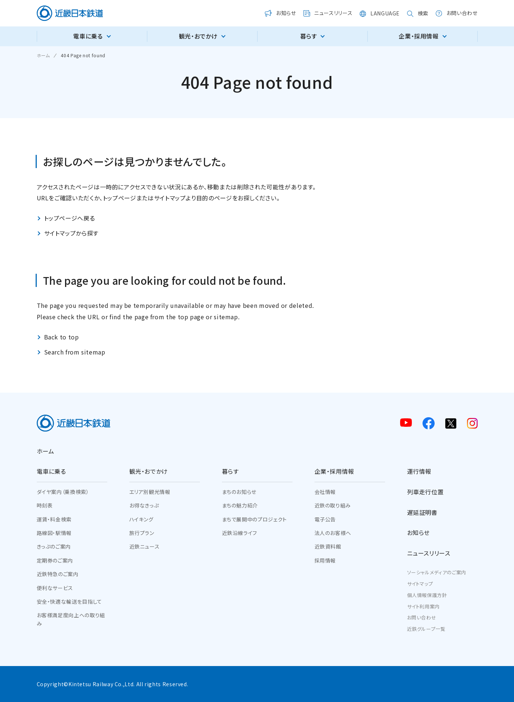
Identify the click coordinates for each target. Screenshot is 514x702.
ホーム (45, 451)
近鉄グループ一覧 (426, 628)
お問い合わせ (421, 617)
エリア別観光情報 (149, 491)
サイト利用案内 (423, 606)
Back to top (61, 337)
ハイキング (141, 519)
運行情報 (419, 471)
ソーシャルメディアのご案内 (436, 572)
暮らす (230, 471)
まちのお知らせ (239, 491)
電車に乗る (51, 471)
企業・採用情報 (334, 471)
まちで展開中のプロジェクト (254, 519)
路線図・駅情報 (54, 532)
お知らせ (418, 532)
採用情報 (325, 560)
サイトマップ (420, 583)
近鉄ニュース (144, 546)
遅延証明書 (422, 512)
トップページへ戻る (69, 218)
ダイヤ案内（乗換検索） (63, 491)
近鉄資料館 (327, 546)
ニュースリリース (428, 553)
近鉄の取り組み (332, 505)
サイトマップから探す (71, 233)
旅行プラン (141, 532)
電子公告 (325, 519)
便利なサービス (55, 588)
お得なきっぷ (144, 505)
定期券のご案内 (55, 560)
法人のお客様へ (332, 532)
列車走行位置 (425, 491)
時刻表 (45, 505)
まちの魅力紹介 (240, 505)
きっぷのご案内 (54, 546)
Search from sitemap (74, 352)
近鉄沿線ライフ (239, 532)
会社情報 (325, 491)
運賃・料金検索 (54, 519)
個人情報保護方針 (427, 595)
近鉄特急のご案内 (58, 574)
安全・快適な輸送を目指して (69, 601)
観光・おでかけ (148, 471)
